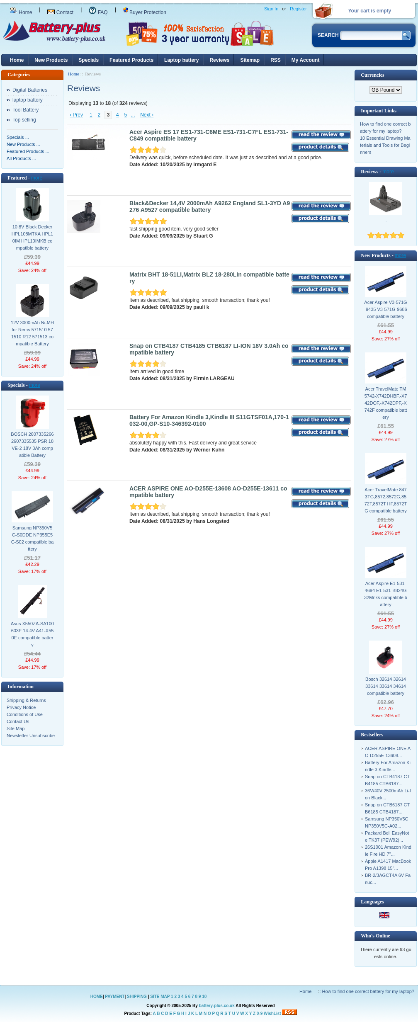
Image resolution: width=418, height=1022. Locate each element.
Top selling (24, 120)
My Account (306, 60)
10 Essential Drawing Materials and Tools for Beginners (385, 145)
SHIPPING (137, 996)
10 (204, 996)
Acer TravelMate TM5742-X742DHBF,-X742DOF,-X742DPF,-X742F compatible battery (386, 403)
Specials (88, 60)
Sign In (271, 8)
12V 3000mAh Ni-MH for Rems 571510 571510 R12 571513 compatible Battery (32, 333)
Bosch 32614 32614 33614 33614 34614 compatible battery (385, 686)
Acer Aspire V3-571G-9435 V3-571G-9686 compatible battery (385, 309)
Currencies (372, 75)
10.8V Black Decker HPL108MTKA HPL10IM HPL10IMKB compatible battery (32, 237)
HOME (96, 996)
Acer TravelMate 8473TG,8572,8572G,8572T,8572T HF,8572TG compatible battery (386, 500)
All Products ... (21, 158)
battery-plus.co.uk (217, 1005)
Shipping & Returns (26, 700)
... (133, 115)
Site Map (15, 728)
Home (21, 12)
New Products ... (23, 144)
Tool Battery (25, 110)
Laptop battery (181, 60)
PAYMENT (114, 996)
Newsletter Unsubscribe (31, 735)
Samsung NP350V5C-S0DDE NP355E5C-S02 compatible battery (32, 538)
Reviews (219, 60)
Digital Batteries (29, 90)
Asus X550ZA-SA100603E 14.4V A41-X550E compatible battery (32, 634)
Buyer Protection (144, 12)
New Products (51, 60)
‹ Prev (76, 115)
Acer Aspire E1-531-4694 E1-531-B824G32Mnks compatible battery (385, 594)
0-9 (259, 1013)
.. (385, 220)
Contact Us (18, 721)
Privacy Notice (21, 707)
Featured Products (131, 60)
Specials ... (18, 137)
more (36, 178)
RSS (275, 60)
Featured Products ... (28, 151)
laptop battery (27, 100)
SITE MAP (160, 996)
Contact (60, 12)
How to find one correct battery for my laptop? (368, 991)
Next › (146, 115)
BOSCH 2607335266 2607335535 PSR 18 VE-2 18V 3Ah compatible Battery (32, 445)
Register (298, 8)
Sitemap (250, 60)
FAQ (98, 12)
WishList (272, 1013)
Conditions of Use (25, 714)
